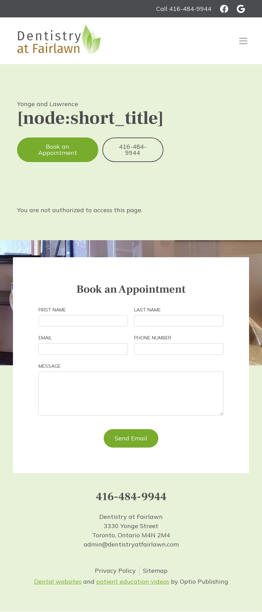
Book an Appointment (57, 150)
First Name (52, 310)
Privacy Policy (115, 570)
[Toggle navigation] (243, 41)
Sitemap (155, 570)
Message (50, 366)
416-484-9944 (132, 150)
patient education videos (132, 581)
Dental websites (58, 581)
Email (45, 338)
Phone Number (152, 338)
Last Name (147, 310)
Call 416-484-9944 (184, 9)
